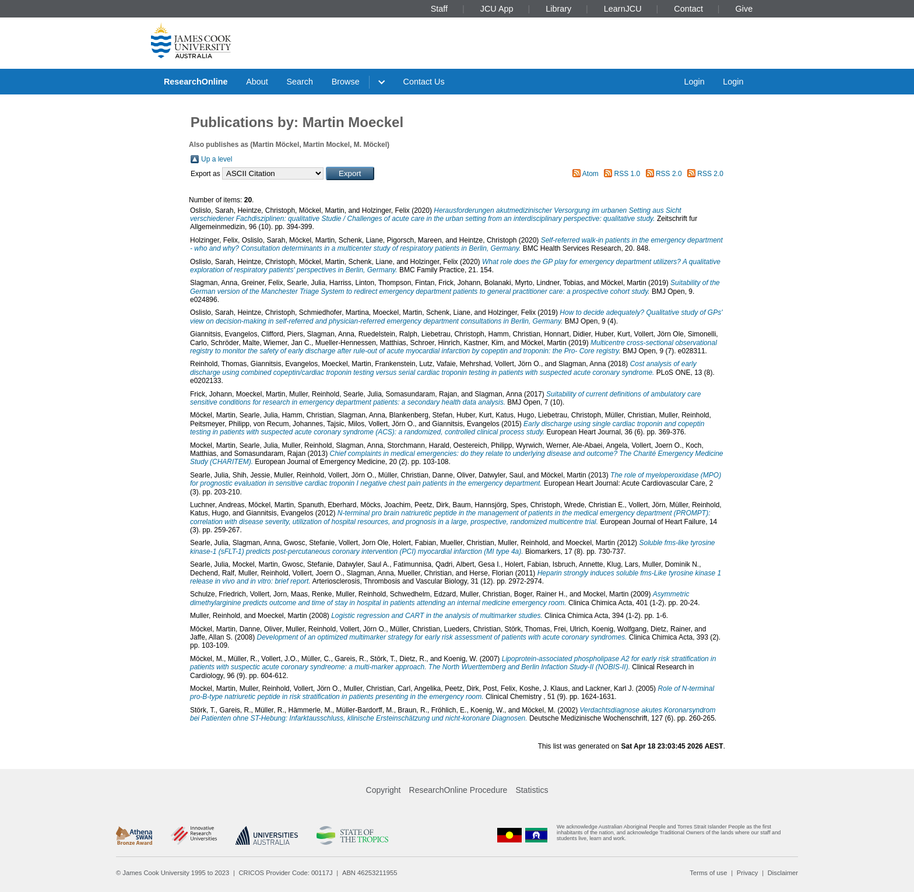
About (257, 81)
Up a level (216, 159)
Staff (439, 8)
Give (744, 8)
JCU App (497, 8)
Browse (346, 81)
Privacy (747, 872)
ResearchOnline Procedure (458, 790)
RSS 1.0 (627, 174)
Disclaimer (783, 872)
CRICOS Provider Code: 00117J (286, 872)
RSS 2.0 (669, 174)
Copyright (383, 790)
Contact (688, 8)
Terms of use (708, 872)
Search (299, 81)
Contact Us (424, 81)
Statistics (531, 790)
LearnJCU (623, 8)
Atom (590, 174)
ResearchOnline (196, 81)
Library (558, 8)
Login (694, 81)
